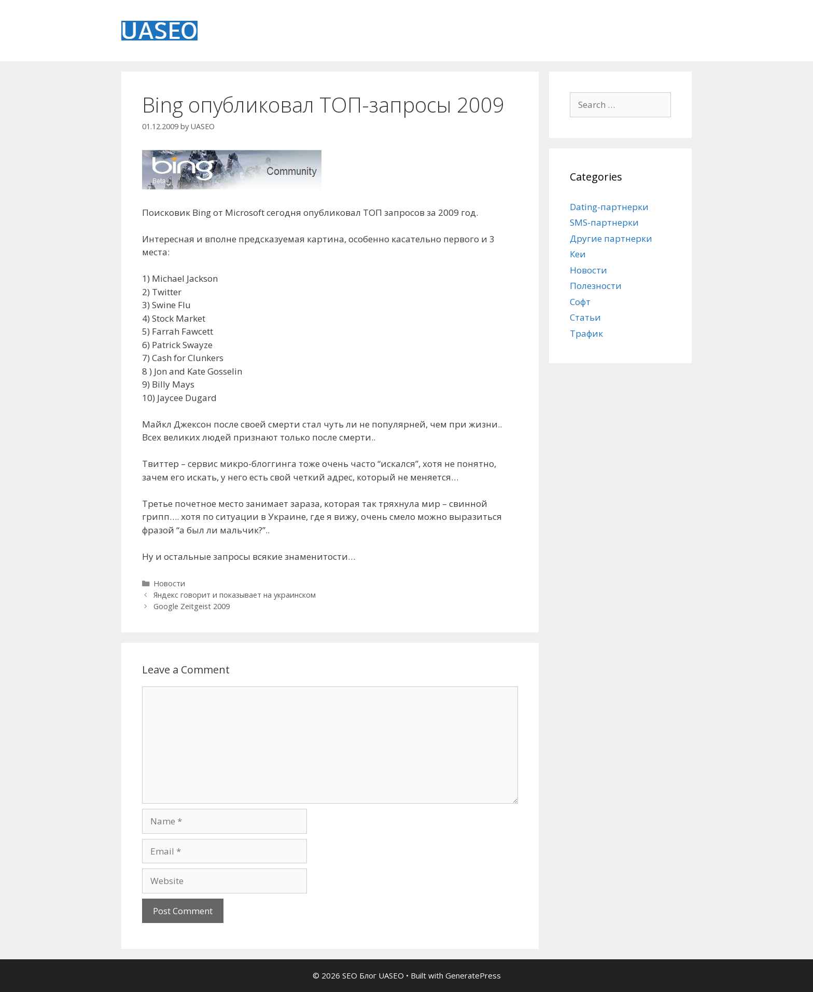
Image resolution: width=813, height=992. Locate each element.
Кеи (578, 254)
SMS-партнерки (604, 222)
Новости (169, 583)
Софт (580, 302)
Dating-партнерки (609, 207)
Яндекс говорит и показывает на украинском (234, 595)
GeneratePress (473, 975)
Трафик (586, 333)
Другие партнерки (611, 238)
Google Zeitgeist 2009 (191, 606)
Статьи (585, 317)
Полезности (596, 286)
